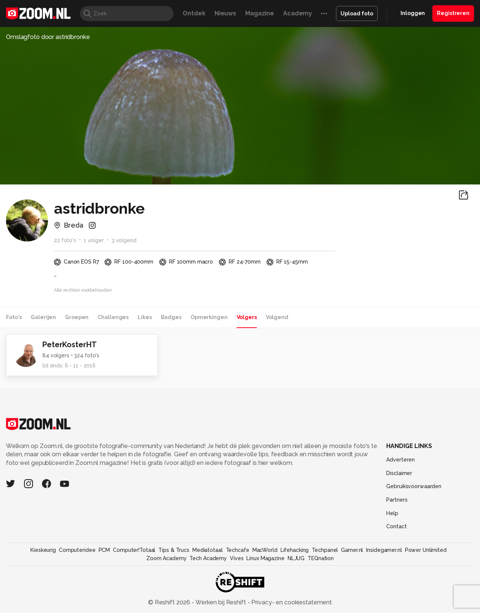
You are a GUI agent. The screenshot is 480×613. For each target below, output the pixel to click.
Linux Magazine (265, 558)
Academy (297, 13)
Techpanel (325, 550)
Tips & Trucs (173, 550)
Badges (171, 317)
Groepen (76, 317)
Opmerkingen (209, 317)
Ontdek (194, 13)
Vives (236, 558)
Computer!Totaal (134, 550)
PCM (104, 550)
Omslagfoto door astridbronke (48, 36)
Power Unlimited (426, 550)
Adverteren (400, 460)
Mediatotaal (207, 550)
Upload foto (356, 13)
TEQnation (321, 558)
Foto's (14, 317)
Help (392, 513)
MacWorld (265, 550)
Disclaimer (399, 473)
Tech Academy (208, 558)
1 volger (94, 240)
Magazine (259, 13)
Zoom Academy (166, 558)
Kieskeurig (43, 550)
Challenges (113, 317)
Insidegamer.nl (384, 550)
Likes (145, 317)
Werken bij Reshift (221, 602)
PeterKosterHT (69, 344)
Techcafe (237, 550)
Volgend (277, 317)
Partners (396, 500)
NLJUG (296, 558)
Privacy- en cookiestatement (291, 602)
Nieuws (225, 13)
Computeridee (77, 550)
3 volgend (123, 240)
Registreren (453, 13)
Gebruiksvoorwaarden (413, 486)
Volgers (247, 317)
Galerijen (43, 317)
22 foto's (65, 240)
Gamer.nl (352, 550)
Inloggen (412, 13)
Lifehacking (294, 550)
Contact (396, 526)
